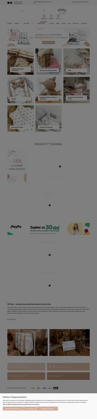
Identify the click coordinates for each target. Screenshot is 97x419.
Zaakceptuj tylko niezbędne (13, 408)
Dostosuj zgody (29, 408)
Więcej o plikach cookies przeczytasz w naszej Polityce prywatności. (21, 404)
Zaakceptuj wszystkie (47, 408)
